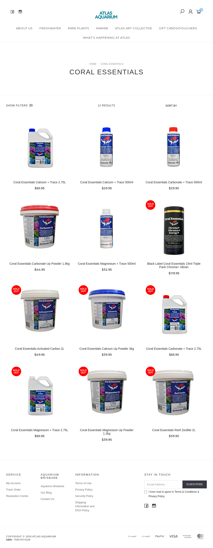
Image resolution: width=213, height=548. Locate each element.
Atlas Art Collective (133, 28)
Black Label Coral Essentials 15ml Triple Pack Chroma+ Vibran (174, 271)
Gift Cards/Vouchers (178, 28)
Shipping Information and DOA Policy (84, 506)
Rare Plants (78, 28)
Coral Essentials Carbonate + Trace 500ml (174, 182)
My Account (13, 483)
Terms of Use (83, 483)
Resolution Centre (17, 496)
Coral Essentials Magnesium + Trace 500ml (106, 270)
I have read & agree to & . (171, 494)
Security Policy (84, 496)
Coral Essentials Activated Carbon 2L (39, 355)
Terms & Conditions (186, 491)
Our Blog (46, 492)
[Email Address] (163, 484)
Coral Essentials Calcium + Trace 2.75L (39, 182)
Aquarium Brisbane (52, 486)
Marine (102, 28)
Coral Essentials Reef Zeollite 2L (173, 436)
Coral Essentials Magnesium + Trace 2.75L (39, 436)
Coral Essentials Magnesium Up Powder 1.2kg (107, 438)
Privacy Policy (84, 489)
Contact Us (47, 499)
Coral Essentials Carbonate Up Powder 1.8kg (39, 270)
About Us (24, 28)
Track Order (13, 489)
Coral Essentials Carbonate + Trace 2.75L (173, 355)
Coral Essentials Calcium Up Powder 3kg (106, 355)
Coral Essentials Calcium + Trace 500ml (106, 182)
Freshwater (50, 28)
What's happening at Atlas (106, 37)
